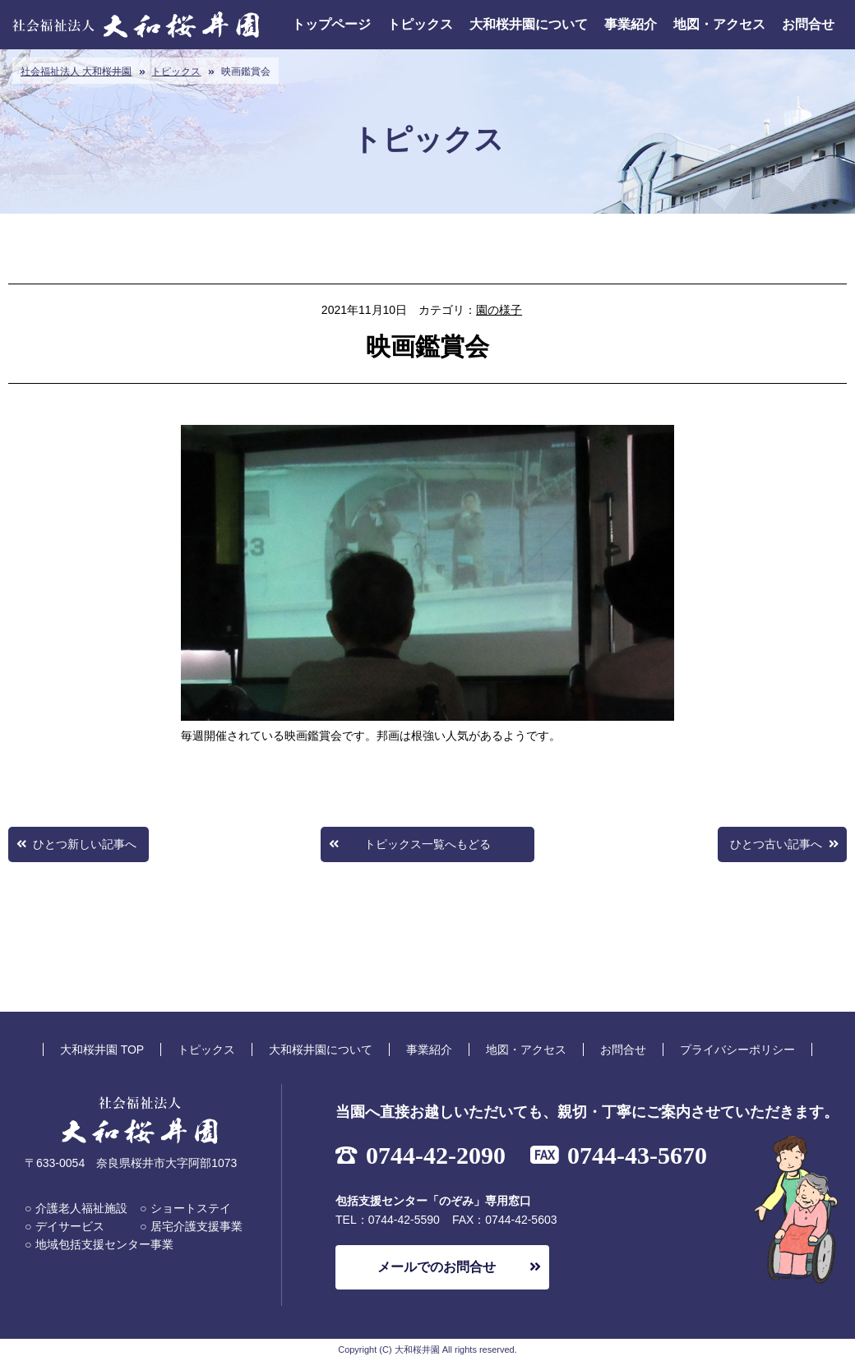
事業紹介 (630, 24)
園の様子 (499, 309)
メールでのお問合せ (436, 1267)
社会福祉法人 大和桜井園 (76, 71)
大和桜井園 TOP (102, 1049)
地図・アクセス (719, 24)
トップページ (331, 24)
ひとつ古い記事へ (776, 844)
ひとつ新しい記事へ (84, 844)
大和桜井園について (528, 24)
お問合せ (808, 24)
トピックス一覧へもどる (427, 844)
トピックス (420, 24)
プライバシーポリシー (737, 1049)
